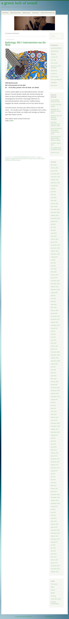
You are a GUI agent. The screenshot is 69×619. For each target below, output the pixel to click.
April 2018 (53, 447)
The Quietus (54, 584)
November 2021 (55, 319)
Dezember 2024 (55, 209)
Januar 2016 (54, 527)
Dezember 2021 (55, 316)
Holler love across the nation (56, 66)
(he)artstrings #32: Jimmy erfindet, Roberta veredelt (56, 138)
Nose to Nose (54, 76)
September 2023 (55, 254)
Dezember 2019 (55, 387)
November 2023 (55, 248)
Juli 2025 (53, 188)
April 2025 (53, 197)
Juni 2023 (53, 263)
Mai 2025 (53, 194)
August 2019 (54, 399)
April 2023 (53, 269)
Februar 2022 (54, 310)
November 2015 (55, 533)
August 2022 (54, 292)
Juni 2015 (53, 548)
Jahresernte (54, 70)
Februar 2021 (54, 346)
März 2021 (54, 343)
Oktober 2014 (55, 572)
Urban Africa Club (56, 599)
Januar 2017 (54, 491)
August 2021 (54, 328)
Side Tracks (54, 85)
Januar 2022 (54, 313)
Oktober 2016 (55, 500)
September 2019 (55, 396)
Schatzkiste (54, 82)
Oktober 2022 (55, 286)
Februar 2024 (54, 239)
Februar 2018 (54, 453)
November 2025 (55, 177)
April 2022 (53, 304)
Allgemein (26, 157)
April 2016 (53, 518)
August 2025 (54, 186)
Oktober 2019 (55, 393)
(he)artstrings (54, 51)
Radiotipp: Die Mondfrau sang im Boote (56, 111)
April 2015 (53, 554)
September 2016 (55, 503)
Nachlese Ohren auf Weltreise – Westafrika (56, 117)
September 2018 (55, 432)
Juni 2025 (53, 191)
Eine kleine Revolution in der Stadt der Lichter (55, 123)
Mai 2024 (53, 230)
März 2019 (54, 414)
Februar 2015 (54, 560)
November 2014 (55, 569)
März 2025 (54, 200)
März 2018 (54, 450)
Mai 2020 (53, 373)
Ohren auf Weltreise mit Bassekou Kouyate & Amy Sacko (56, 131)
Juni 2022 (53, 298)
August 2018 (54, 435)
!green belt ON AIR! (19, 157)
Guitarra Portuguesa (10, 158)
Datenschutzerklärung (48, 13)
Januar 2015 (54, 563)
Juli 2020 (53, 367)
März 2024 (54, 236)
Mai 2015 (53, 551)
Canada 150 (54, 57)
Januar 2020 (54, 384)
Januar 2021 (54, 349)
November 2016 (55, 497)
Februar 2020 (54, 381)
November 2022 (55, 283)
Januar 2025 (54, 206)
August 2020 (54, 364)
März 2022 (54, 307)
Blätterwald (26, 13)
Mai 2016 (53, 515)
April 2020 (53, 376)
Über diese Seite (15, 13)
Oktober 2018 (55, 429)
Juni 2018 (53, 441)
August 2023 (54, 257)
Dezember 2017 (55, 459)
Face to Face (54, 63)
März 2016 (54, 521)
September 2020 (55, 361)
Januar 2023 (54, 278)
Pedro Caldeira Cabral (39, 158)
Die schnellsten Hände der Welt (55, 100)
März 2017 (54, 485)
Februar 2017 (54, 488)
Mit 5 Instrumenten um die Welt (24, 158)
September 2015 (55, 539)
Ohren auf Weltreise (56, 79)
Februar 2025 (54, 203)
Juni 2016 (53, 512)
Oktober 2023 (55, 251)
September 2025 (55, 183)
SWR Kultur (8, 160)
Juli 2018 (53, 438)
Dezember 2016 (55, 494)
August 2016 (54, 506)
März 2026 (54, 165)
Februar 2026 (54, 168)
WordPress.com (49, 616)
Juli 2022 (53, 295)
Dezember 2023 (55, 245)
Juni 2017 (53, 477)
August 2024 (54, 221)
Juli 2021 (53, 331)
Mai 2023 (53, 266)
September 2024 (55, 218)
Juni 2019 (53, 405)
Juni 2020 (53, 370)
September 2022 (55, 289)
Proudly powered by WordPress (23, 616)
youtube (11, 120)
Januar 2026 (54, 171)
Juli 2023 (53, 260)
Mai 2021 (53, 337)
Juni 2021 (53, 334)
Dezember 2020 (55, 352)
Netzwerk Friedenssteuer (55, 602)
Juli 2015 (53, 545)
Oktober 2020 (55, 358)
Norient (53, 590)
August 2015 (54, 542)
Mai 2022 (53, 301)
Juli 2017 (53, 474)
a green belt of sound (19, 3)
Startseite (5, 13)
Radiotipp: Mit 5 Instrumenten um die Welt (25, 43)
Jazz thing (53, 596)
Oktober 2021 (55, 322)
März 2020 (54, 379)
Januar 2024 (54, 242)
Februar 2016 (54, 524)
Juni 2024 (53, 227)
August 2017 (54, 471)
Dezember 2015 (55, 530)
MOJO (52, 587)
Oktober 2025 (55, 180)
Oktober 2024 (55, 215)
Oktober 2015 (55, 536)
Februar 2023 (54, 275)
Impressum (35, 13)
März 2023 (54, 272)
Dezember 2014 (55, 566)
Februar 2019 (54, 417)
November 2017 (55, 462)
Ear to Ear (32, 157)
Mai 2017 (53, 479)
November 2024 (55, 212)
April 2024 (53, 233)
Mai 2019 (53, 408)
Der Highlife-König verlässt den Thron (56, 148)
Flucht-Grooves (55, 152)
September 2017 (55, 468)
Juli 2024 (53, 224)
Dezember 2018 (55, 423)
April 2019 (53, 411)
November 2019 (55, 390)
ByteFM (53, 593)
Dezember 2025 (55, 174)
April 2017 (53, 482)
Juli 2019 (53, 402)
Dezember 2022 (55, 281)
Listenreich (54, 73)
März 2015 (54, 557)
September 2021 (55, 325)
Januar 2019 (54, 420)
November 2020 (55, 355)
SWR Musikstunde (15, 160)
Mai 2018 (53, 444)
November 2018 (55, 426)
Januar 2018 (54, 456)
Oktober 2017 (55, 465)
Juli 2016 (53, 509)
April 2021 (53, 340)
